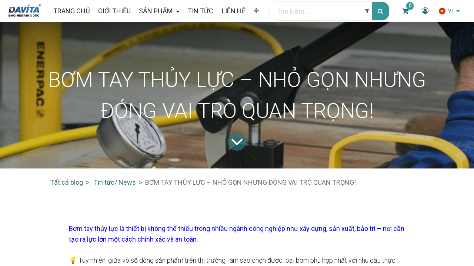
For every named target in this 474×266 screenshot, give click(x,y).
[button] (256, 11)
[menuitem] (71, 11)
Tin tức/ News (115, 182)
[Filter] (367, 11)
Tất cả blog (66, 182)
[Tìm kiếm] (380, 11)
